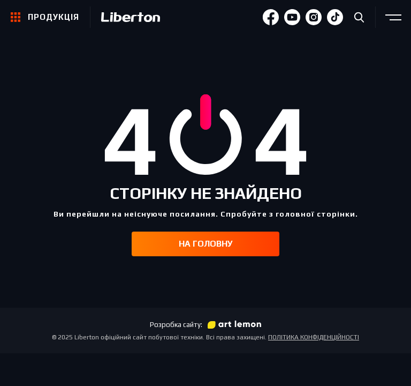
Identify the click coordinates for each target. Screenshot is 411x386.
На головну (206, 244)
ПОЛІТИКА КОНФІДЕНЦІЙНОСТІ (313, 337)
